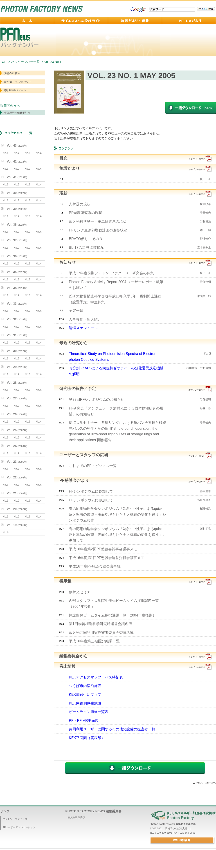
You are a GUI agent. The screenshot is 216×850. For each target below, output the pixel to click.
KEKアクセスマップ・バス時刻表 (96, 677)
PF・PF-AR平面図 (84, 720)
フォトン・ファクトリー (16, 819)
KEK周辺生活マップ (85, 694)
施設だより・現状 (135, 20)
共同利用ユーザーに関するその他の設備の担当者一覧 (112, 729)
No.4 (38, 153)
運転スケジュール (83, 328)
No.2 (16, 153)
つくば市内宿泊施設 (85, 686)
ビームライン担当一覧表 (88, 712)
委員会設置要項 (76, 817)
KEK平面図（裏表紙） (87, 738)
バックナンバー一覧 (25, 62)
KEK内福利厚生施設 (85, 703)
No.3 (27, 153)
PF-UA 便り (189, 20)
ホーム (27, 20)
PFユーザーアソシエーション (18, 827)
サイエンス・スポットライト (81, 20)
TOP (3, 62)
